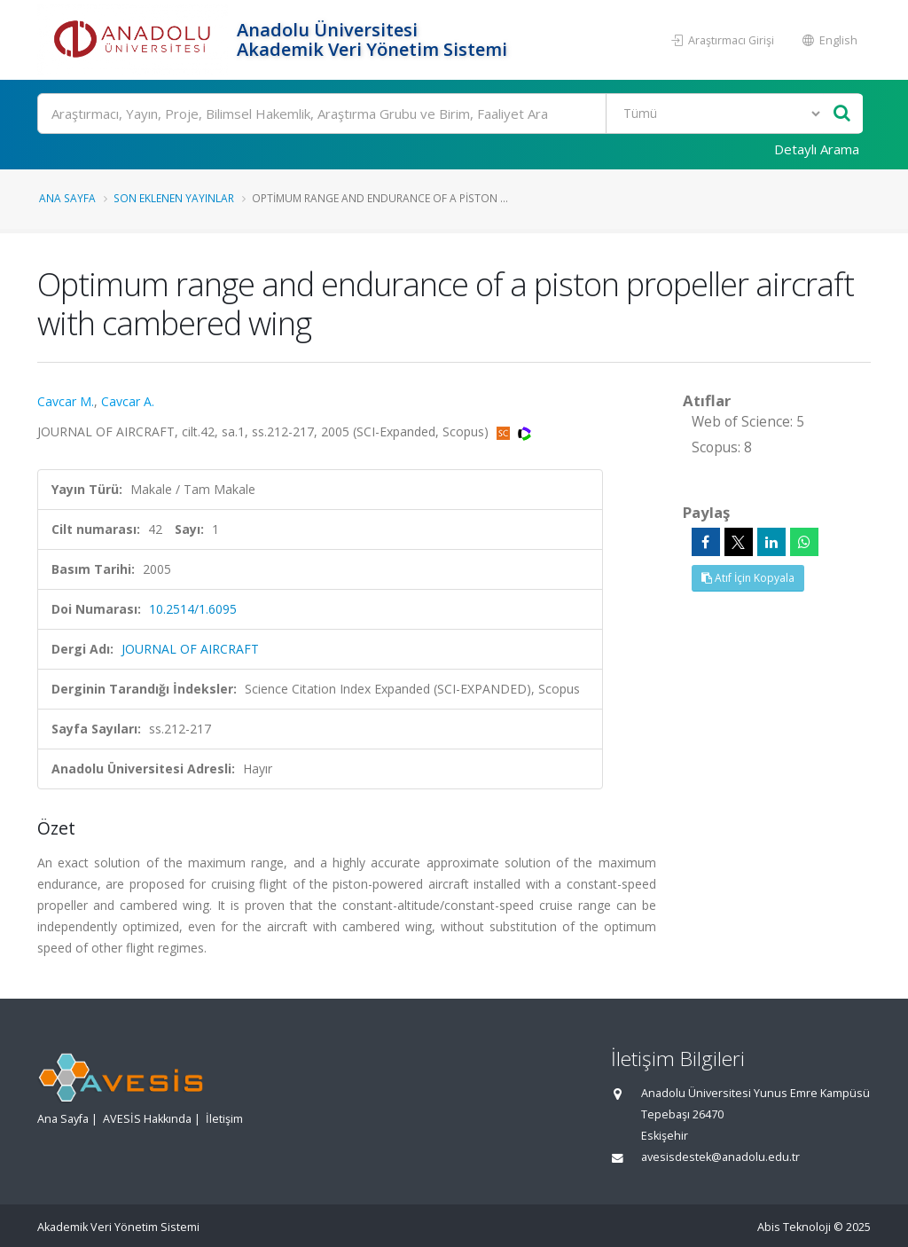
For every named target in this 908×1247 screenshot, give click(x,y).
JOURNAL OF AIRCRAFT (190, 648)
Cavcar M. (65, 401)
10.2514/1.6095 (193, 608)
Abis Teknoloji (794, 1227)
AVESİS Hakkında (147, 1118)
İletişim (224, 1118)
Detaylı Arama (816, 149)
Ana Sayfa (67, 198)
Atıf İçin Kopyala (747, 577)
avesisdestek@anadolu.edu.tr (720, 1157)
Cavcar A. (127, 401)
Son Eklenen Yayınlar (174, 198)
